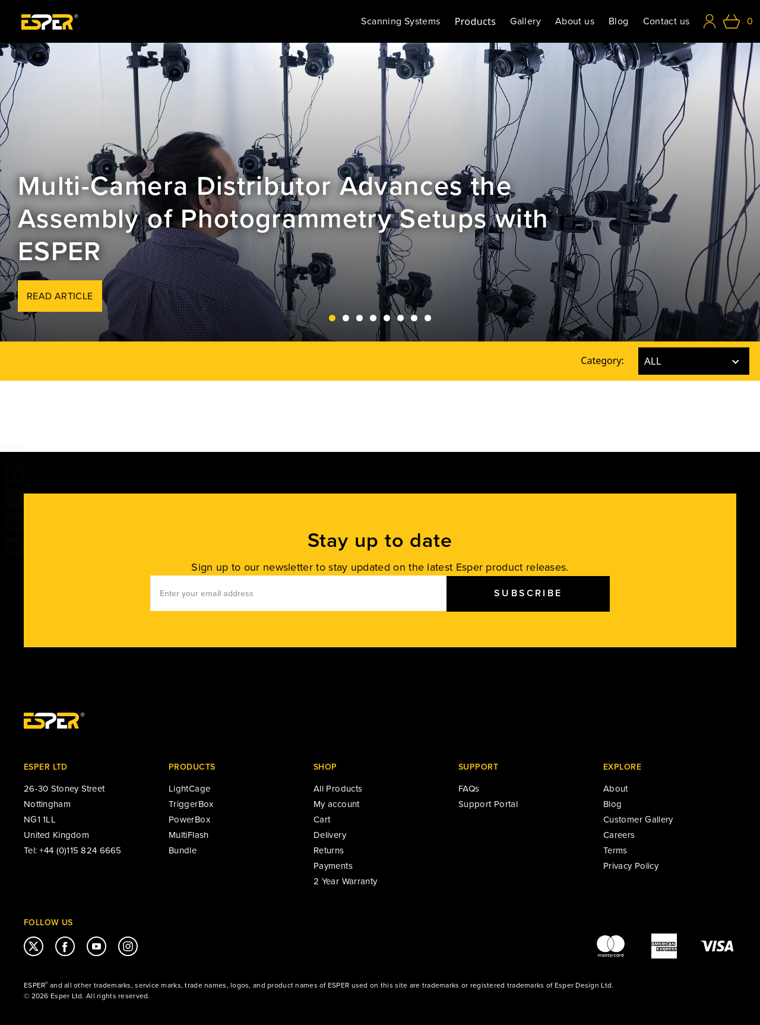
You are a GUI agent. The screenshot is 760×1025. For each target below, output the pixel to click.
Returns (329, 850)
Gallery (525, 21)
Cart (322, 819)
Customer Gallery (638, 819)
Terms (615, 850)
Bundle (183, 850)
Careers (619, 835)
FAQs (468, 788)
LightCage (189, 788)
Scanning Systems (400, 21)
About (615, 788)
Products (475, 21)
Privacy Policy (630, 866)
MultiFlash (189, 835)
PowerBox (189, 819)
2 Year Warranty (345, 881)
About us (574, 21)
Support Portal (488, 804)
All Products (338, 788)
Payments (333, 866)
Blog (619, 21)
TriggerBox (191, 804)
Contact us (666, 21)
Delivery (330, 835)
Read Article (60, 296)
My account (337, 804)
